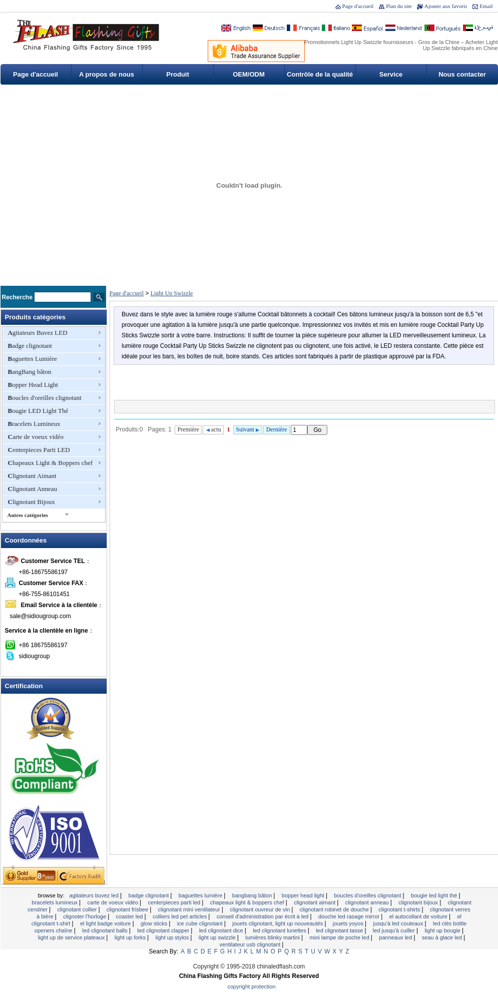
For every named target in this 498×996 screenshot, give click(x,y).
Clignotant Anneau (33, 488)
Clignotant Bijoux (31, 502)
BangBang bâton (30, 371)
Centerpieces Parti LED (39, 449)
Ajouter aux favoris (445, 6)
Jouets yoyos (349, 923)
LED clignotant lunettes (280, 930)
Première (188, 429)
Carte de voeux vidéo (36, 436)
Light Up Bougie (443, 930)
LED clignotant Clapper (164, 930)
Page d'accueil (358, 6)
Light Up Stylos (173, 937)
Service (390, 74)
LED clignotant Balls (105, 930)
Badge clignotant (30, 345)
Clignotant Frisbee (128, 909)
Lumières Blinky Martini (273, 937)
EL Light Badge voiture (106, 923)
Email (485, 6)
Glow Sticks (155, 923)
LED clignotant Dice (222, 930)
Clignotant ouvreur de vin (260, 909)
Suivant (248, 429)
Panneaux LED (396, 937)
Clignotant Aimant (32, 475)
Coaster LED (130, 916)
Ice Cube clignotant (200, 923)
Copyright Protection (252, 986)
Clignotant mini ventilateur (190, 909)
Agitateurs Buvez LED (38, 332)
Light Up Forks (131, 937)
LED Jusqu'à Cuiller (394, 930)
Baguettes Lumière (33, 358)
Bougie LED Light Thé (38, 410)
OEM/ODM (249, 74)
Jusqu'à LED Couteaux (398, 923)
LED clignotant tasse (340, 930)
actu (213, 429)
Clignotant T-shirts (399, 909)
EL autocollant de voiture (419, 916)
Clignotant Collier (78, 909)
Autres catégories (28, 515)
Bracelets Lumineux (34, 423)
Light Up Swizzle (172, 293)
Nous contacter (462, 74)
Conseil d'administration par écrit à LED (263, 916)
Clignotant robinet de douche (335, 909)
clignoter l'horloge (85, 916)
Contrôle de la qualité (320, 74)
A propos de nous (106, 74)
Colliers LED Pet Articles (180, 916)
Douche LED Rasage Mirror (349, 916)
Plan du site (398, 6)
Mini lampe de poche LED (340, 937)
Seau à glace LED (442, 937)
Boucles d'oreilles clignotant (45, 397)
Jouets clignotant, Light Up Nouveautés (278, 923)
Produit (177, 74)
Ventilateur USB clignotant (251, 944)
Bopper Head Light (33, 384)
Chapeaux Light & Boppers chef (50, 462)
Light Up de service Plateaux (72, 937)
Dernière (276, 429)
